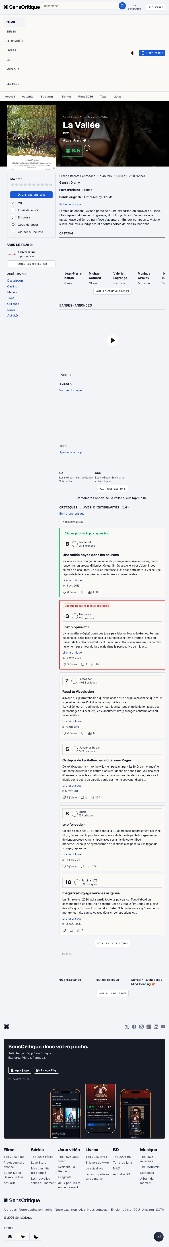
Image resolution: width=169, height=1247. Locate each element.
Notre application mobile (36, 1209)
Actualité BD (121, 1173)
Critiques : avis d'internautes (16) (97, 506)
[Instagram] (141, 1027)
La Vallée (103, 117)
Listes (65, 953)
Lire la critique (72, 579)
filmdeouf (85, 541)
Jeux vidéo (69, 1149)
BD (116, 1149)
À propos (10, 1209)
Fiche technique (70, 204)
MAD (116, 1167)
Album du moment (147, 1180)
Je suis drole (94, 1167)
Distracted (147, 1172)
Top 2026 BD (122, 1156)
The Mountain (150, 1166)
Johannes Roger (89, 747)
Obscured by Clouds (98, 197)
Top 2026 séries (42, 1156)
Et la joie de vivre (97, 1162)
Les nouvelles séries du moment (43, 1180)
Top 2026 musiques (146, 1158)
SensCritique (70, 117)
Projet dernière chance (14, 1164)
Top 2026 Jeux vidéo (68, 1158)
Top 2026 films (14, 1156)
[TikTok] (149, 1027)
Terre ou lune (122, 1162)
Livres (92, 1149)
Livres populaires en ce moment (97, 1176)
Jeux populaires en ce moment (69, 1184)
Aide (82, 1209)
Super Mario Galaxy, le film (13, 1174)
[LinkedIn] (156, 1027)
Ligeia (82, 811)
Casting (67, 233)
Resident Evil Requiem (66, 1168)
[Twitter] (127, 1027)
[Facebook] (134, 1027)
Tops (63, 445)
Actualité (10, 1182)
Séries (37, 1149)
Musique (148, 1149)
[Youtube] (163, 1027)
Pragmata (64, 1176)
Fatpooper (85, 678)
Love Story (38, 1162)
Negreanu (85, 613)
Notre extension (66, 1209)
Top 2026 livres (96, 1156)
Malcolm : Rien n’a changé (41, 1170)
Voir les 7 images (71, 390)
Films (82, 117)
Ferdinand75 (89, 879)
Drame (91, 117)
